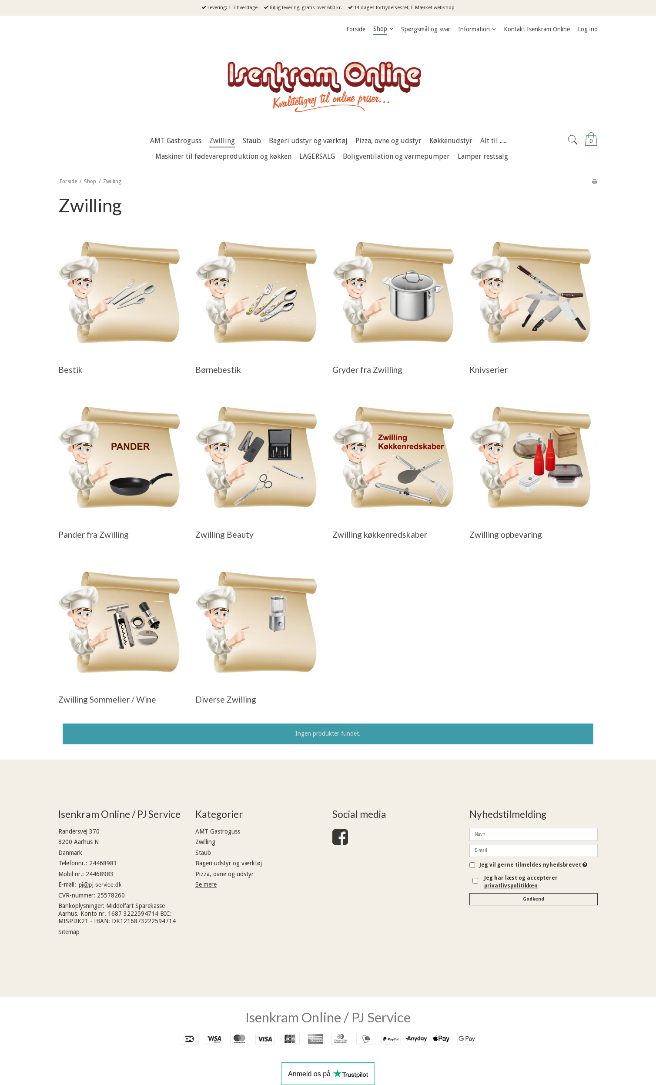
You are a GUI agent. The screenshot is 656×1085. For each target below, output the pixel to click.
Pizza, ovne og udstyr (224, 874)
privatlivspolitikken (511, 886)
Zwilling (205, 841)
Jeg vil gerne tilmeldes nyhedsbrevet (533, 865)
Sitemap (69, 931)
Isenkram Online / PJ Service (328, 1017)
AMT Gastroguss (217, 831)
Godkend (533, 899)
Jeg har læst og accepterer (521, 882)
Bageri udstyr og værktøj (228, 863)
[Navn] (533, 833)
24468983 (103, 863)
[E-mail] (533, 850)
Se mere (206, 884)
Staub (203, 852)
